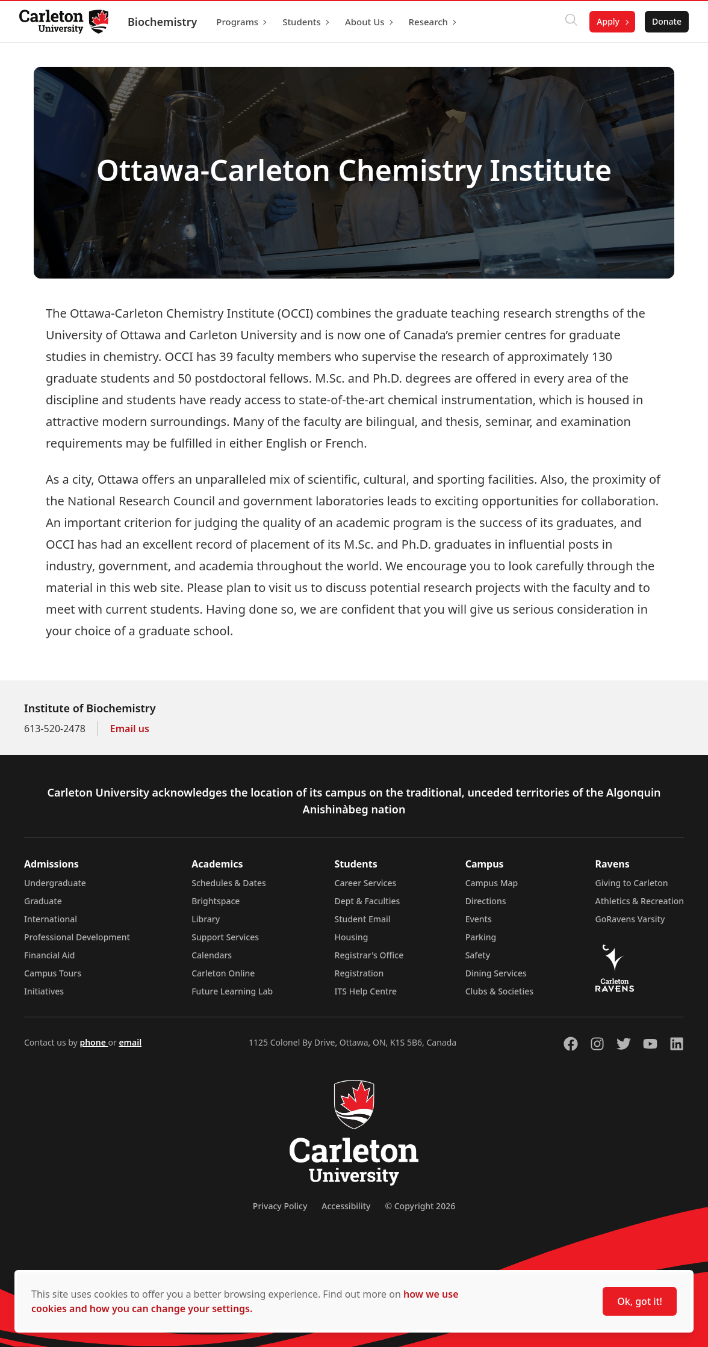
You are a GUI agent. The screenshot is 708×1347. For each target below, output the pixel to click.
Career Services (366, 883)
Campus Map (491, 883)
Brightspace (215, 901)
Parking (481, 937)
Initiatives (44, 991)
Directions (485, 901)
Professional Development (77, 937)
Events (478, 919)
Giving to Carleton (631, 883)
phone (93, 1042)
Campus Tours (52, 973)
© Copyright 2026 (420, 1206)
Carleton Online (223, 973)
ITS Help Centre (366, 991)
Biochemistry (162, 21)
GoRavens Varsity (630, 919)
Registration (359, 973)
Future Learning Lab (232, 991)
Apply (608, 21)
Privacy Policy (280, 1206)
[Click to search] (571, 21)
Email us (129, 728)
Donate (667, 21)
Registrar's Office (369, 955)
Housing (351, 937)
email (130, 1042)
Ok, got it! (639, 1301)
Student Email (363, 919)
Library (205, 919)
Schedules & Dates (228, 883)
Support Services (225, 937)
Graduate (43, 901)
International (50, 919)
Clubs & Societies (499, 991)
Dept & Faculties (367, 901)
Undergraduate (55, 883)
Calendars (211, 955)
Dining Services (496, 973)
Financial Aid (49, 955)
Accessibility (345, 1206)
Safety (478, 955)
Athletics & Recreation (639, 901)
